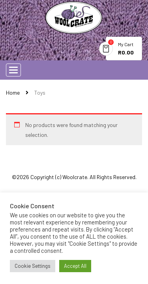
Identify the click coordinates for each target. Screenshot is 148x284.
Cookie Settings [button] (33, 266)
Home (13, 92)
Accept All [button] (75, 266)
